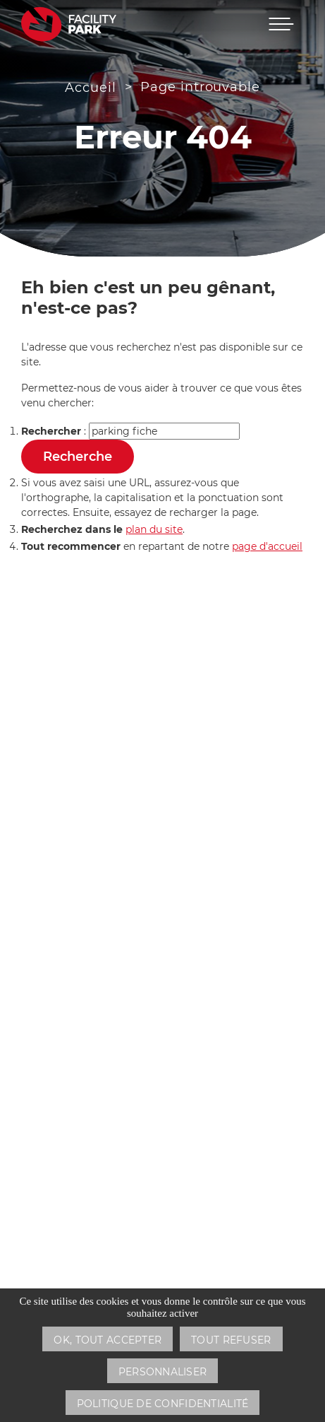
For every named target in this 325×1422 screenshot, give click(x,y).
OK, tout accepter (107, 1340)
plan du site (154, 529)
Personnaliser (162, 1371)
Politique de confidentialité (163, 1403)
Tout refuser (231, 1340)
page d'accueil (267, 546)
